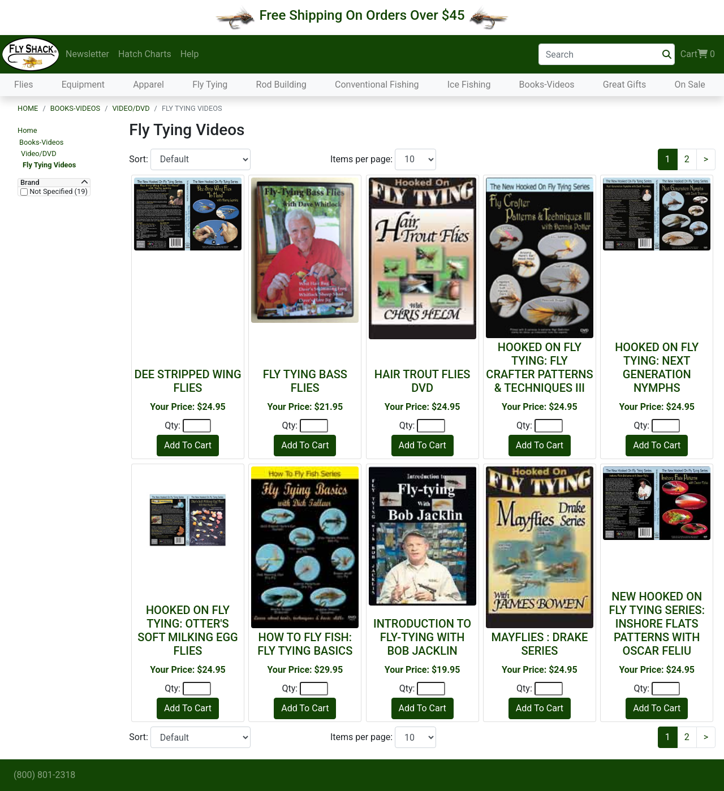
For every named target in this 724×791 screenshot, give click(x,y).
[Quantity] (197, 426)
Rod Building (281, 84)
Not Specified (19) (58, 192)
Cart (697, 54)
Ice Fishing (469, 84)
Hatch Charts (144, 54)
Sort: (139, 159)
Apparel (148, 84)
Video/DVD (130, 108)
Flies (23, 84)
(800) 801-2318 (44, 775)
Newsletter (87, 54)
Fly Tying (209, 84)
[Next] (706, 159)
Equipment (83, 84)
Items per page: (362, 159)
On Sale (689, 84)
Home (28, 108)
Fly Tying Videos (49, 165)
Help (189, 54)
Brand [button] (30, 183)
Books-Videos (547, 84)
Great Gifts (624, 84)
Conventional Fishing (377, 84)
